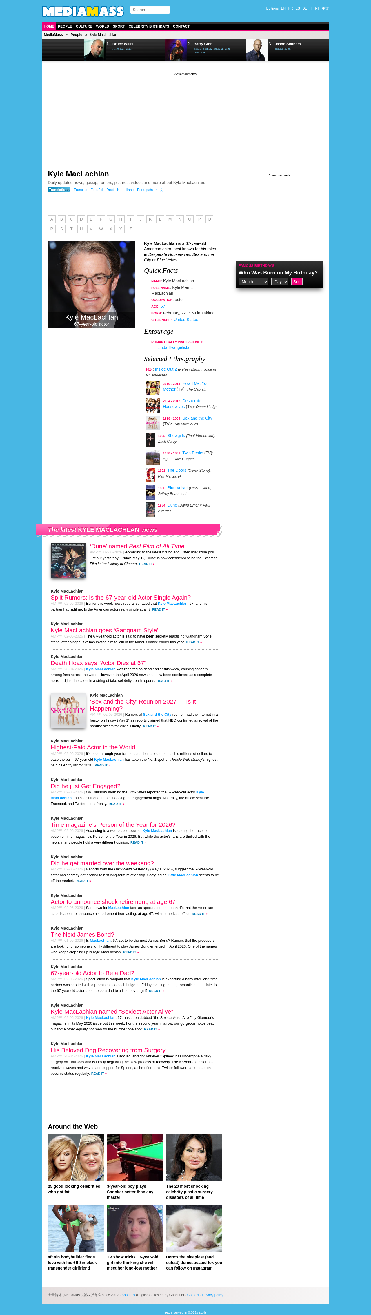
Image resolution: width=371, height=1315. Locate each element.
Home (49, 26)
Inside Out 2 (166, 369)
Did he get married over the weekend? (102, 863)
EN (283, 8)
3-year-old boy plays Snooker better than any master (130, 1192)
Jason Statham (288, 44)
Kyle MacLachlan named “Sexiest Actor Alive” (112, 1011)
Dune (172, 505)
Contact (181, 26)
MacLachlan (118, 908)
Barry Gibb (203, 44)
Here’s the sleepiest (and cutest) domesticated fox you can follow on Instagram (194, 1262)
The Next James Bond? (82, 934)
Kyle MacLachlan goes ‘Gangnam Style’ (104, 630)
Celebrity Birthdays (149, 26)
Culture (84, 26)
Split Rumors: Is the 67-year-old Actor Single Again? (121, 597)
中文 (325, 8)
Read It (145, 564)
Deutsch (112, 190)
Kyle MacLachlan (78, 174)
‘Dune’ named (137, 546)
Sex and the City (197, 418)
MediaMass (53, 35)
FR (290, 8)
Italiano (128, 190)
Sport (119, 26)
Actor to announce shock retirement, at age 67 (113, 901)
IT (311, 8)
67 (163, 306)
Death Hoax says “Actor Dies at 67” (98, 663)
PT (317, 8)
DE (304, 8)
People (65, 26)
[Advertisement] (185, 117)
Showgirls (176, 435)
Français (80, 190)
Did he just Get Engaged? (86, 786)
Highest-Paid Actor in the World (93, 747)
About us (128, 1295)
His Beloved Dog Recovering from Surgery (108, 1050)
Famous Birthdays (256, 266)
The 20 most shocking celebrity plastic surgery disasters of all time (189, 1192)
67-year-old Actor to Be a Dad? (92, 973)
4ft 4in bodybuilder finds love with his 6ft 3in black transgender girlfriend (72, 1262)
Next (71, 50)
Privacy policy (212, 1295)
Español (96, 190)
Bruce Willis (122, 44)
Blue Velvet (178, 487)
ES (297, 8)
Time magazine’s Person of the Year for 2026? (113, 824)
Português (145, 190)
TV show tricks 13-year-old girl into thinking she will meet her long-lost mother (132, 1262)
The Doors (176, 470)
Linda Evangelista (173, 347)
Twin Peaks (192, 453)
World (102, 26)
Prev (56, 50)
